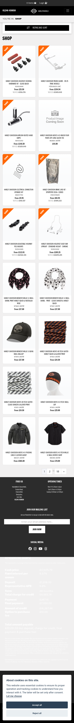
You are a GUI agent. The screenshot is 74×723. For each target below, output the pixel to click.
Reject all (37, 713)
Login (43, 3)
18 (57, 471)
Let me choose (14, 696)
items (31, 3)
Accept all (37, 705)
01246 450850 (9, 10)
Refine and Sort (37, 27)
